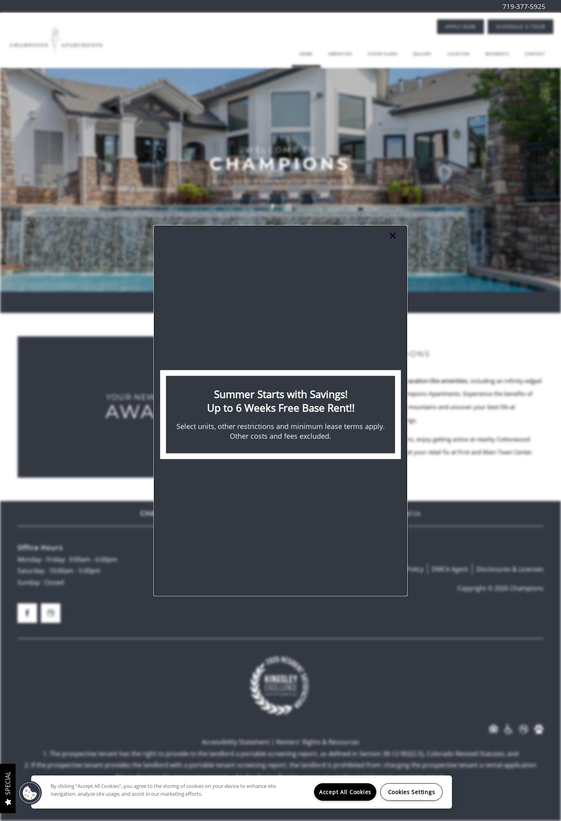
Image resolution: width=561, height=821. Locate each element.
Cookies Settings (411, 792)
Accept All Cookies (345, 792)
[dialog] (280, 410)
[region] (241, 792)
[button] (30, 793)
